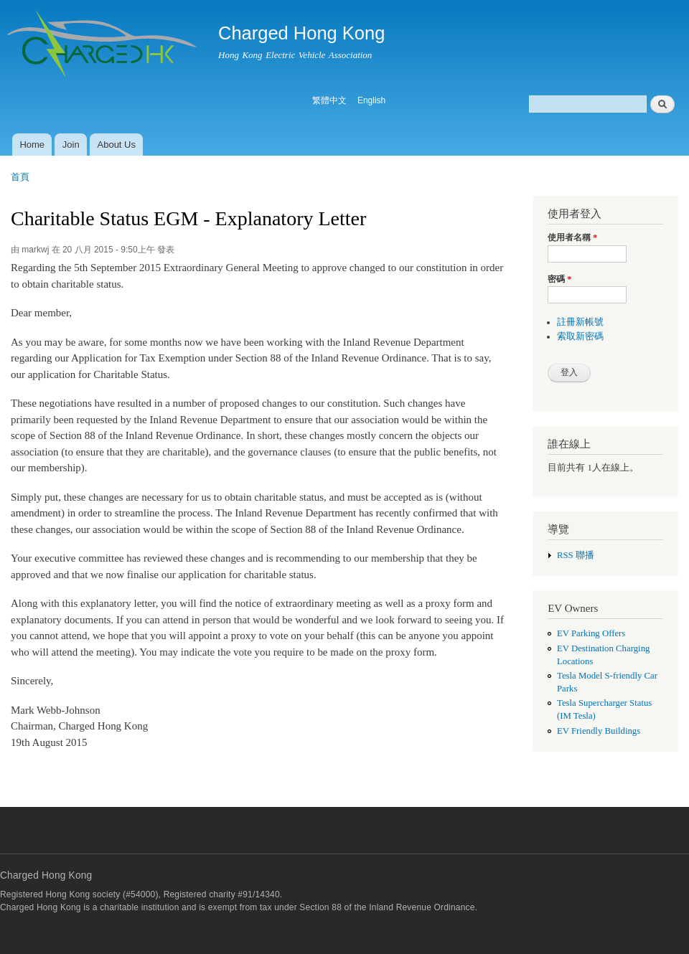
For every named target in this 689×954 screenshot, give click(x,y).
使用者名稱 (572, 237)
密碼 (559, 279)
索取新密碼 (580, 336)
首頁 (20, 176)
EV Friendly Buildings (598, 731)
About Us (117, 144)
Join (71, 144)
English (371, 100)
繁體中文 (329, 100)
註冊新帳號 (580, 322)
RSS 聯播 (575, 555)
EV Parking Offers (591, 633)
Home (31, 144)
